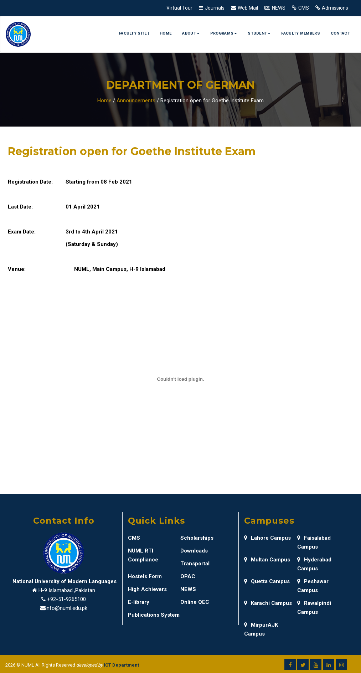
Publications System (154, 615)
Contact (340, 33)
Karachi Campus (268, 603)
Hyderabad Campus (314, 564)
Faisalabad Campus (314, 542)
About (191, 33)
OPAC (187, 576)
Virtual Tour (179, 8)
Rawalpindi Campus (314, 607)
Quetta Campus (267, 581)
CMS (303, 8)
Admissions (335, 8)
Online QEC (194, 602)
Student (259, 33)
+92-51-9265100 (66, 599)
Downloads (194, 551)
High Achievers (147, 589)
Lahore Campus (267, 538)
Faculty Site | (134, 33)
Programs (223, 33)
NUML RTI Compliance (143, 555)
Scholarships (196, 538)
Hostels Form (145, 576)
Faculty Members (300, 33)
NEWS (278, 8)
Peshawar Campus (313, 586)
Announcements (136, 100)
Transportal (195, 563)
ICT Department (121, 665)
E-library (138, 602)
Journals (215, 8)
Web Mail (248, 8)
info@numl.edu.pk (66, 608)
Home (165, 33)
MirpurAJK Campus (261, 629)
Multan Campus (267, 559)
